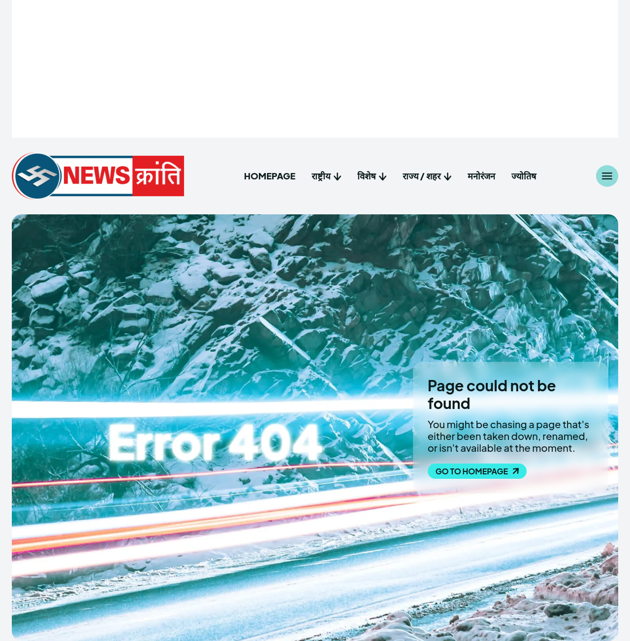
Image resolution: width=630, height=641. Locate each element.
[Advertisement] (315, 69)
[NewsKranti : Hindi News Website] (98, 176)
